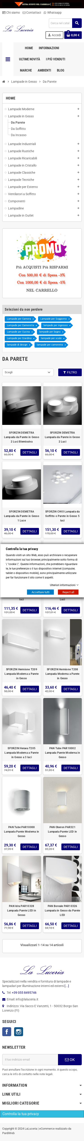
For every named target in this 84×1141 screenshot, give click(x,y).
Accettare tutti (40, 592)
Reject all (68, 592)
